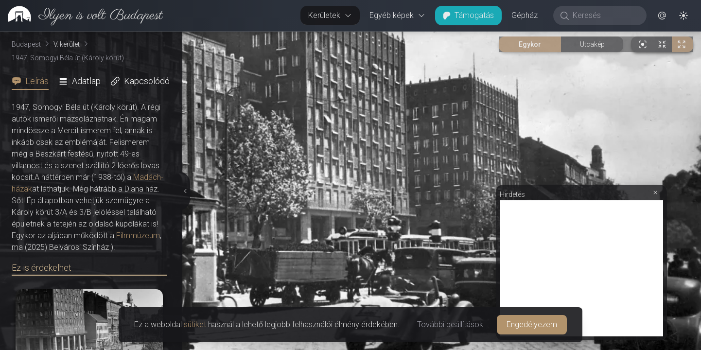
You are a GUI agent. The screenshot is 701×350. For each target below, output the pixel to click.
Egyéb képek (397, 15)
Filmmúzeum (138, 235)
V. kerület (66, 44)
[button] (662, 15)
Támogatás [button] (468, 15)
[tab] (33, 81)
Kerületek (330, 15)
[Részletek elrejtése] (185, 191)
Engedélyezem (532, 324)
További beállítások (450, 324)
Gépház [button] (524, 15)
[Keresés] (605, 15)
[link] (81, 15)
